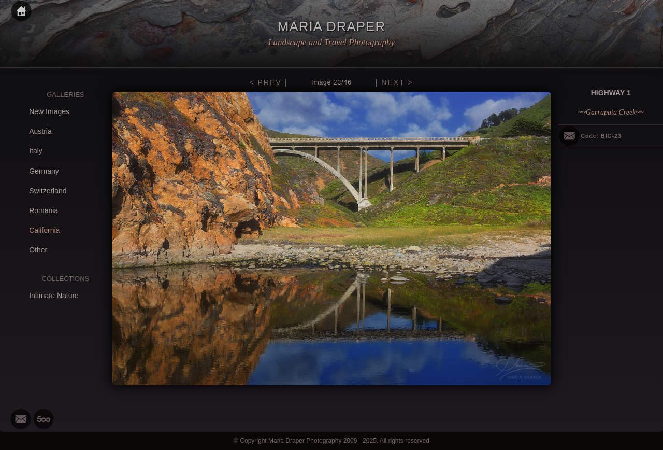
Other (38, 250)
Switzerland (47, 191)
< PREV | (268, 82)
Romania (43, 210)
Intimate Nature (54, 295)
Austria (40, 131)
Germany (44, 171)
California (44, 230)
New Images (49, 111)
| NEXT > (394, 82)
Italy (35, 151)
